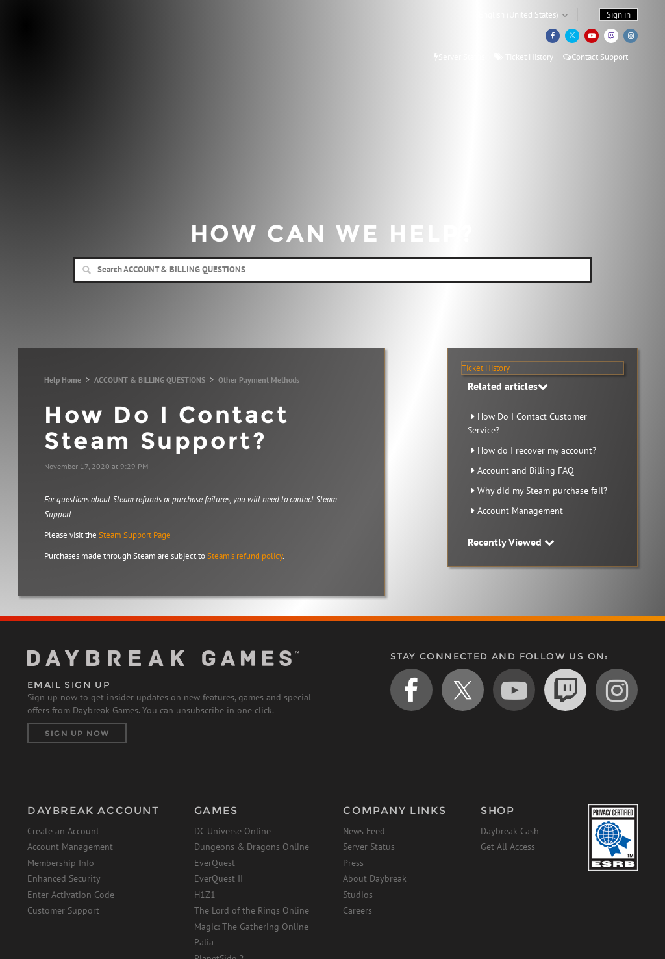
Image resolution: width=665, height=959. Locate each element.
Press (353, 863)
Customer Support (63, 910)
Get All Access (508, 846)
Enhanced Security (64, 878)
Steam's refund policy (244, 555)
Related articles (508, 385)
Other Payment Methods (258, 380)
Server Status (459, 56)
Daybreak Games (86, 37)
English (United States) (518, 14)
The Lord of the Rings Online (251, 910)
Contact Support (595, 56)
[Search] (332, 270)
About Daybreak (375, 878)
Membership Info (60, 863)
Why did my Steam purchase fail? (542, 490)
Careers (357, 910)
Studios (358, 895)
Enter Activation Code (70, 895)
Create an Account (63, 831)
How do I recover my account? (536, 450)
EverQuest (214, 863)
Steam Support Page (135, 535)
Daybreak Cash (510, 831)
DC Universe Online (232, 831)
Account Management (520, 511)
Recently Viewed (511, 541)
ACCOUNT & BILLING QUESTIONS (149, 380)
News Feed (364, 831)
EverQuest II (218, 878)
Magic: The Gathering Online (251, 926)
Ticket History (523, 56)
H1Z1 (205, 895)
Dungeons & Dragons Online (251, 846)
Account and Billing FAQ (525, 470)
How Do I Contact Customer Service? (527, 423)
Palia (204, 942)
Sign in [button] (619, 14)
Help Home (62, 380)
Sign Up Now (77, 733)
